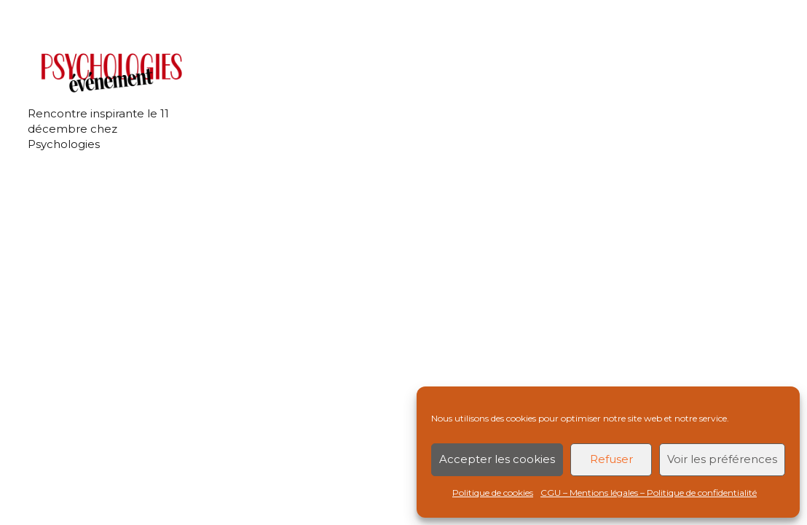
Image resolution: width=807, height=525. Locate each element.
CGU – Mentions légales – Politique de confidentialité (648, 492)
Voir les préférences (722, 459)
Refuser (611, 459)
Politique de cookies (492, 492)
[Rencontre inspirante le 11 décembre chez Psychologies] (110, 72)
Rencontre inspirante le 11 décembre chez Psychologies (98, 128)
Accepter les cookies (497, 459)
